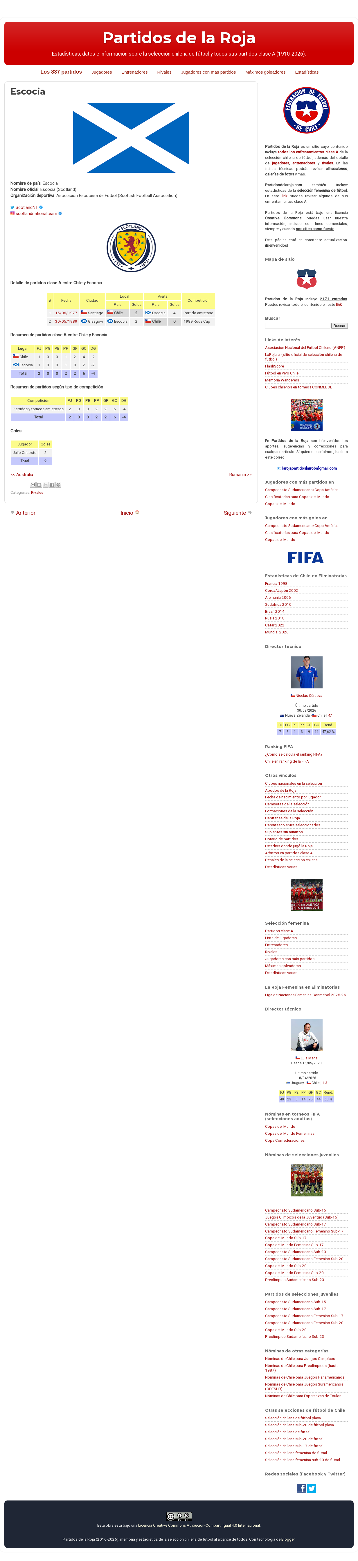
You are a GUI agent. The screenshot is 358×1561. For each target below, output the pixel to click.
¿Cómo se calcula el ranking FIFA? (294, 754)
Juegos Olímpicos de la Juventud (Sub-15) (302, 1217)
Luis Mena (309, 1058)
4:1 (330, 715)
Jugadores (101, 72)
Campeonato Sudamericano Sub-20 (295, 1251)
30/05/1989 (66, 321)
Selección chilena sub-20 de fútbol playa (299, 1425)
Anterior (23, 512)
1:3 (324, 1083)
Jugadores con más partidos (208, 72)
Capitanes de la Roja (282, 818)
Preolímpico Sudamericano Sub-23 (294, 1279)
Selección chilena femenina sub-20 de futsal (302, 1459)
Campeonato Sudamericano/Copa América (302, 489)
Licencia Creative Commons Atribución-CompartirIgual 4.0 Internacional (199, 1525)
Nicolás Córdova (309, 696)
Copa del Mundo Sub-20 (286, 1265)
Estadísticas (307, 72)
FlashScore (274, 366)
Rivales (164, 72)
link (284, 195)
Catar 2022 (275, 625)
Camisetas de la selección (287, 804)
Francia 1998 (276, 583)
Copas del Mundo (280, 503)
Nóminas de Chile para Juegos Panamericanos (304, 1377)
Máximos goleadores (265, 72)
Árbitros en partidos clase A (289, 852)
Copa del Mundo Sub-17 (286, 1237)
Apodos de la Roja (280, 790)
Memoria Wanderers (282, 380)
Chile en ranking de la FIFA (287, 761)
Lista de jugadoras (281, 937)
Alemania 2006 (278, 597)
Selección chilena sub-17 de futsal (294, 1445)
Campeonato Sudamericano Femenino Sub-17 (304, 1231)
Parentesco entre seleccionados (292, 825)
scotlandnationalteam (36, 213)
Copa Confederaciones (285, 1140)
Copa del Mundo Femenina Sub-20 (294, 1272)
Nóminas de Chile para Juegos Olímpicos (300, 1358)
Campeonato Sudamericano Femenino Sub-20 (304, 1258)
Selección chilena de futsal (287, 1431)
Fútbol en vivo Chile (281, 373)
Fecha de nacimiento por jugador (293, 797)
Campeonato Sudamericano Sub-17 (295, 1224)
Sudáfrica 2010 (278, 604)
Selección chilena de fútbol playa (293, 1418)
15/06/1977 (66, 313)
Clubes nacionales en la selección (293, 783)
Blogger (287, 1539)
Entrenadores (134, 72)
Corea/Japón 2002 (281, 590)
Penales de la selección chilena (291, 859)
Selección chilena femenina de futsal (296, 1452)
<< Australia (21, 474)
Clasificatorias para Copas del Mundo (297, 496)
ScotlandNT (27, 207)
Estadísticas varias (281, 866)
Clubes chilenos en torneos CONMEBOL (298, 387)
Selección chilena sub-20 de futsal (294, 1438)
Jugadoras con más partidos (289, 958)
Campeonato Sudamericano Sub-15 (295, 1210)
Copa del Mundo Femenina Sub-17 (294, 1244)
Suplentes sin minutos (284, 832)
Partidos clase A (279, 930)
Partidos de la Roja (179, 37)
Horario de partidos (281, 839)
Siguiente (238, 512)
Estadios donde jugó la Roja (289, 845)
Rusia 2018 (275, 618)
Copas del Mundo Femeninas (289, 1133)
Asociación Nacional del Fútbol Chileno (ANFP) (305, 347)
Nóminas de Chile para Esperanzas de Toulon (303, 1395)
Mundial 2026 (277, 632)
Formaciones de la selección (289, 811)
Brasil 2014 (275, 611)
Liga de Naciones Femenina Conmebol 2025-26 (305, 994)
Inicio (129, 512)
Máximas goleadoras (283, 965)
